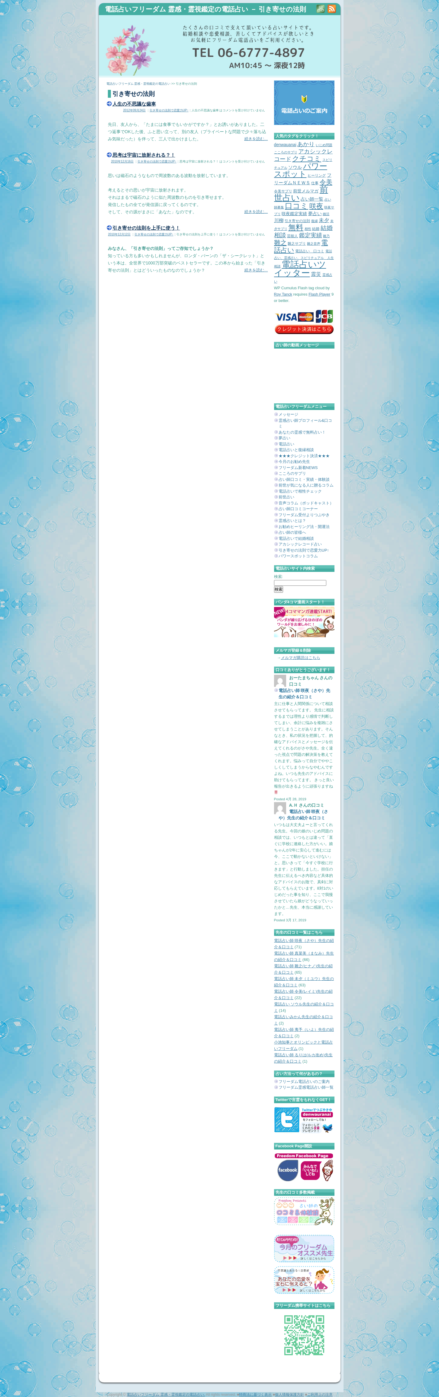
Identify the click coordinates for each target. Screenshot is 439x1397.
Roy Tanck (283, 294)
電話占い (286, 444)
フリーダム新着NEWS (298, 467)
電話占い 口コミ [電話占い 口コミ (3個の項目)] (309, 251)
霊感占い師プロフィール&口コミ (305, 423)
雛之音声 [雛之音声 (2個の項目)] (313, 243)
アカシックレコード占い (300, 544)
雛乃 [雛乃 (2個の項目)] (326, 236)
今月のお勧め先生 (294, 461)
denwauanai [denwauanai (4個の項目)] (285, 145)
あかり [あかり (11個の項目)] (306, 144)
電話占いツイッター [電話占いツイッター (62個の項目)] (300, 268)
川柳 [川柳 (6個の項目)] (279, 220)
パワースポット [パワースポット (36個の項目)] (300, 170)
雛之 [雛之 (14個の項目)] (280, 242)
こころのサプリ (292, 473)
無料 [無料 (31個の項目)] (295, 227)
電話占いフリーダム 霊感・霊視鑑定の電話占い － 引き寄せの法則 (205, 9)
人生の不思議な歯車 (134, 104)
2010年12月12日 (119, 234)
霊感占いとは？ (292, 520)
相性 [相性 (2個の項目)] (308, 229)
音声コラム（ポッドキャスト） (306, 503)
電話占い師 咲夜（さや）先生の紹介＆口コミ (305, 693)
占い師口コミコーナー (298, 509)
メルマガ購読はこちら (300, 657)
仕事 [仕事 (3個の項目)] (314, 183)
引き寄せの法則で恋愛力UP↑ (169, 110)
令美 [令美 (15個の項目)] (326, 182)
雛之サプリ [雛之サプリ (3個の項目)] (297, 243)
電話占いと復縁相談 (296, 450)
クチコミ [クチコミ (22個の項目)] (306, 158)
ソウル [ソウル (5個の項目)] (295, 167)
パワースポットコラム (298, 556)
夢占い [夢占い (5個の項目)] (315, 213)
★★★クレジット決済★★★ (304, 456)
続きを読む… (256, 138)
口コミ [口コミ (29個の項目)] (296, 206)
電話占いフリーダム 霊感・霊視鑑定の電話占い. (166, 1394)
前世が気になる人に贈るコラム (306, 485)
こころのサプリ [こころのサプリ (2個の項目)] (285, 152)
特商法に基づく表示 (255, 1394)
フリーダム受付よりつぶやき (304, 515)
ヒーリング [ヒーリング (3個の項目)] (317, 175)
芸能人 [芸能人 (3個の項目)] (292, 236)
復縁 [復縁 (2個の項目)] (314, 221)
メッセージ (288, 414)
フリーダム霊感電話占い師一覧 (306, 1087)
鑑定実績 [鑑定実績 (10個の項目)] (310, 235)
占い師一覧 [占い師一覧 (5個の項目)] (312, 199)
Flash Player (319, 294)
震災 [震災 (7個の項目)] (316, 274)
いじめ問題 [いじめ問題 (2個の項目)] (324, 145)
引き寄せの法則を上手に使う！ (146, 228)
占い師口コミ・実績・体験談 (304, 479)
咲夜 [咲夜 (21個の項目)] (316, 206)
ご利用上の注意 (320, 1394)
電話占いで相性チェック (300, 491)
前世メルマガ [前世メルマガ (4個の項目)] (305, 191)
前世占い (286, 497)
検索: (278, 576)
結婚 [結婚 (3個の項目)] (315, 229)
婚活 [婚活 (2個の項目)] (326, 214)
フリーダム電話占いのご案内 (304, 1081)
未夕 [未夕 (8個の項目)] (324, 220)
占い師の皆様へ (292, 532)
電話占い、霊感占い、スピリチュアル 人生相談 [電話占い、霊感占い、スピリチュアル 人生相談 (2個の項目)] (304, 258)
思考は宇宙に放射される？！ (143, 155)
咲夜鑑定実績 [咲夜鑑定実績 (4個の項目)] (294, 214)
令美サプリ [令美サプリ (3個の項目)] (283, 191)
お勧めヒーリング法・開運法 (304, 526)
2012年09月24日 (134, 110)
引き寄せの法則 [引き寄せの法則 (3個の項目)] (297, 221)
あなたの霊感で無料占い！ (302, 432)
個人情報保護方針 (289, 1394)
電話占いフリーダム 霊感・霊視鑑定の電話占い (138, 83)
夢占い (284, 438)
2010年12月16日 (122, 161)
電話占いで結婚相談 (296, 538)
